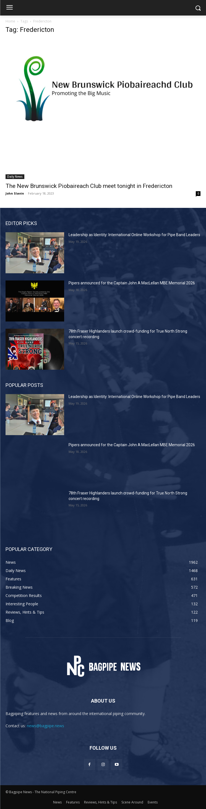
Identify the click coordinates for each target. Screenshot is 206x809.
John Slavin (15, 193)
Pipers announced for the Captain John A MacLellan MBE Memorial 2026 (132, 283)
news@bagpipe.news (45, 725)
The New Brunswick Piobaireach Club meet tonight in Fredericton (89, 186)
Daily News (15, 176)
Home (10, 21)
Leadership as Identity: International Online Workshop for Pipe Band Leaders (134, 235)
